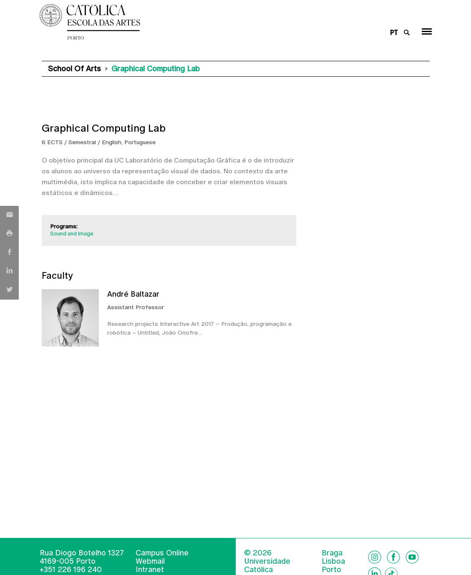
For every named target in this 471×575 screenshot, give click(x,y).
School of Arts (74, 68)
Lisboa (333, 561)
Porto (331, 569)
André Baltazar (133, 294)
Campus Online (162, 552)
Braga (332, 553)
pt (394, 33)
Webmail (150, 561)
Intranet (150, 569)
